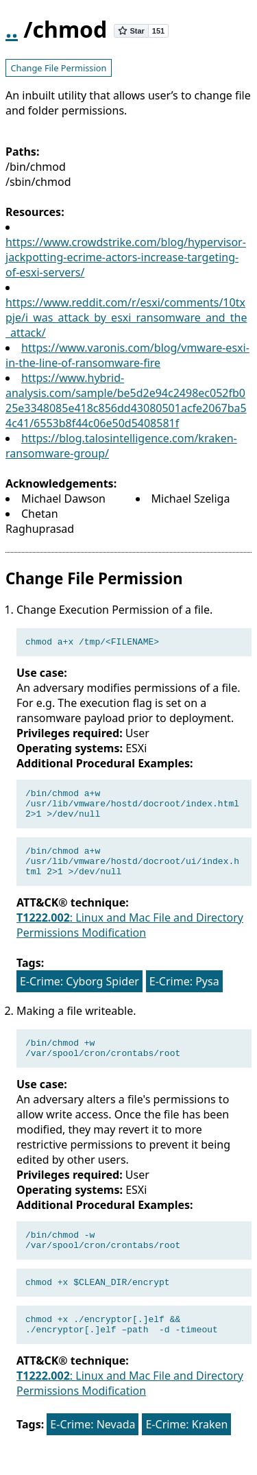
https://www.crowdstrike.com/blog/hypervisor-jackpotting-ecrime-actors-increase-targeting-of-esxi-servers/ (125, 257)
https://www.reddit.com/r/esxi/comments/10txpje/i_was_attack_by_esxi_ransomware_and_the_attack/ (126, 317)
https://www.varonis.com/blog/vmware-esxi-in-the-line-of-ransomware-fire (127, 355)
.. (11, 29)
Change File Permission (58, 68)
